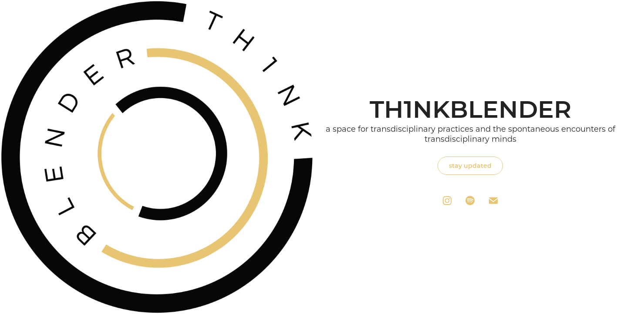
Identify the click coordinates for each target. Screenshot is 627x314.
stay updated (470, 165)
